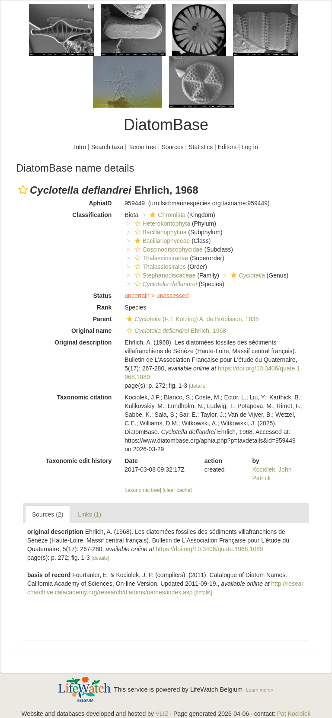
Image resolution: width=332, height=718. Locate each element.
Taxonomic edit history (79, 460)
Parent (102, 319)
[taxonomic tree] (142, 490)
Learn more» (260, 689)
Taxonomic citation (84, 397)
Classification (92, 214)
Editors (227, 147)
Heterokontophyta (162, 223)
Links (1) (89, 514)
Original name (91, 330)
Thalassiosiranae (160, 258)
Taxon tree (142, 147)
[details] (198, 386)
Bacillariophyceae (161, 240)
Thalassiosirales (159, 266)
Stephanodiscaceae (164, 275)
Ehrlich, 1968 (175, 330)
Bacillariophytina (160, 232)
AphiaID (100, 203)
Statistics (200, 147)
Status (102, 295)
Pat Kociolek (294, 713)
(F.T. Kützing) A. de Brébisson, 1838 (191, 319)
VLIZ (162, 713)
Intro (80, 147)
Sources (172, 147)
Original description (83, 342)
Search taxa (107, 147)
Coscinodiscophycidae (168, 249)
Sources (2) (47, 514)
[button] (23, 190)
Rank (104, 307)
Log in (250, 147)
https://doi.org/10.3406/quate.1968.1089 (209, 549)
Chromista (166, 214)
